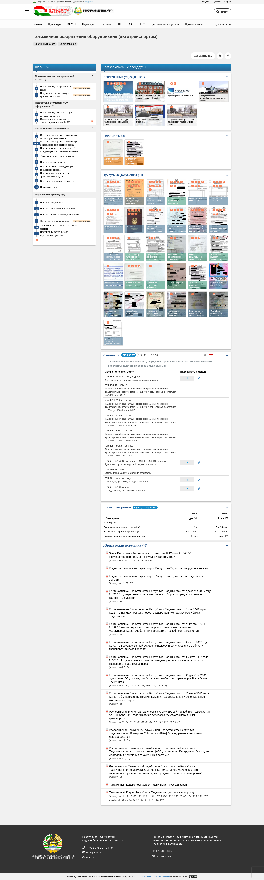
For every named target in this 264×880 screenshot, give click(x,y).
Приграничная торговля (165, 24)
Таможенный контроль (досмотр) (57, 155)
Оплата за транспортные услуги (57, 180)
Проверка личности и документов (58, 208)
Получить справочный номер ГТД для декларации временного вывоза (59, 149)
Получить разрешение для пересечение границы (54, 233)
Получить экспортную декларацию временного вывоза (58, 168)
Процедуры (55, 24)
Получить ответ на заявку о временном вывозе (54, 95)
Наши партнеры (162, 850)
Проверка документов (51, 202)
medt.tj (90, 857)
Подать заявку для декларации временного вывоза (56, 114)
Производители (194, 24)
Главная (37, 24)
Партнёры (88, 24)
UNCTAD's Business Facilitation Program (151, 876)
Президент (106, 24)
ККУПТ (72, 24)
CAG (132, 24)
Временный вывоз (45, 44)
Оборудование (67, 44)
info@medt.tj (93, 852)
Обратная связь (222, 24)
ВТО (121, 24)
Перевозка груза (48, 187)
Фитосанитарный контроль (54, 220)
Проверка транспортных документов (59, 214)
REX (142, 24)
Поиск (222, 11)
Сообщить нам (202, 56)
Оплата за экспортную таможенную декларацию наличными (59, 136)
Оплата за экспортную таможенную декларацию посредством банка (59, 143)
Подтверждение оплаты (52, 162)
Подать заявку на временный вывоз (55, 88)
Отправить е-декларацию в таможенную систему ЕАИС (55, 120)
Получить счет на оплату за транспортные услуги (54, 175)
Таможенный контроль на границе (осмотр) (58, 227)
